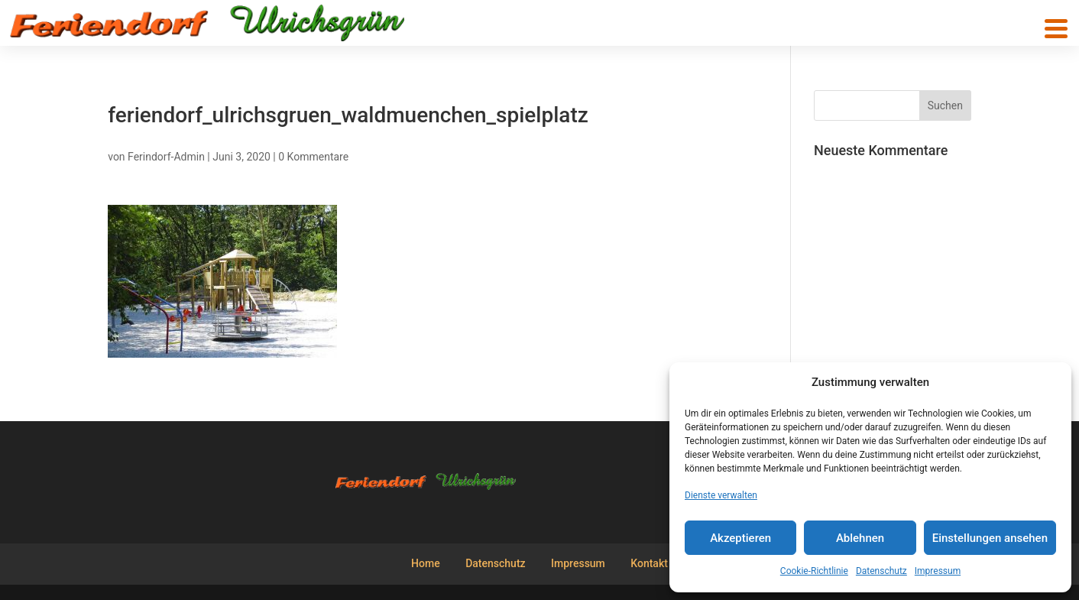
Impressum (938, 571)
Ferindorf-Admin (166, 157)
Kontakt (649, 563)
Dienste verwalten (721, 495)
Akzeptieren (740, 538)
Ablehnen (860, 538)
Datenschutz (881, 571)
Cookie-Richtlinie (814, 571)
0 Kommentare (313, 157)
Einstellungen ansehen (990, 538)
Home (425, 563)
